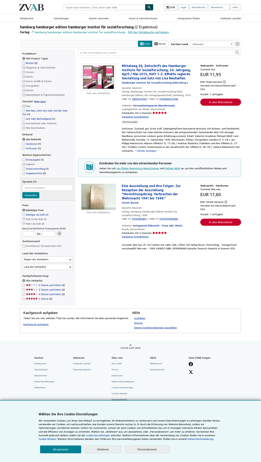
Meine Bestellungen (44, 381)
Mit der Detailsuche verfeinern (148, 32)
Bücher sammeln (99, 18)
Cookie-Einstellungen (98, 435)
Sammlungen (61, 18)
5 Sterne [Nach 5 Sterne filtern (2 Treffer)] (39, 298)
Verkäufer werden (230, 18)
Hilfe (235, 7)
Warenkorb (39, 387)
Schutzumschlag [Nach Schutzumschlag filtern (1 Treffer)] (35, 168)
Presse (115, 369)
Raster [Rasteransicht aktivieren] (160, 44)
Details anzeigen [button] (146, 150)
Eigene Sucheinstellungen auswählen (155, 327)
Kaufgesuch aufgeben (36, 324)
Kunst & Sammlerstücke (143, 18)
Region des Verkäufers (36, 259)
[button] (237, 53)
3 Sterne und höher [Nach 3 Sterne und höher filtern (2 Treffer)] (45, 289)
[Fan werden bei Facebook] (191, 364)
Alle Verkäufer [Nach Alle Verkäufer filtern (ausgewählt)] (34, 280)
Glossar (138, 322)
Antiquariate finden (189, 18)
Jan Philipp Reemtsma (129, 168)
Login (183, 7)
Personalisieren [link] (147, 449)
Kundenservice (157, 369)
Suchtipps (139, 318)
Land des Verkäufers (35, 267)
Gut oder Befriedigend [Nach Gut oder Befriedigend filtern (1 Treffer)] (38, 118)
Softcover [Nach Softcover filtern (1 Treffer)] (31, 148)
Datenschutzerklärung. (201, 438)
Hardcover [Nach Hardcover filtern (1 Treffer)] (31, 143)
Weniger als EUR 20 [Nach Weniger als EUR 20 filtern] (35, 214)
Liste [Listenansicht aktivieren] (145, 44)
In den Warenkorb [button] (220, 102)
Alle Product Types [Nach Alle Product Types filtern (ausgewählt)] (35, 58)
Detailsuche (26, 18)
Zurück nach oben (130, 347)
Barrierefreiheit (119, 399)
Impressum (117, 375)
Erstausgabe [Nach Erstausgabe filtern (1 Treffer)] (33, 159)
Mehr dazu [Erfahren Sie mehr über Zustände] (40, 101)
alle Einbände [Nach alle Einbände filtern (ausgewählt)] (32, 139)
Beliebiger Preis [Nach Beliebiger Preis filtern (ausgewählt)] (33, 210)
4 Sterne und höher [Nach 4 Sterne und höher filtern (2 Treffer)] (45, 294)
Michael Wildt (172, 168)
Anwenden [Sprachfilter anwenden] (31, 195)
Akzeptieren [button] (60, 449)
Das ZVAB (117, 363)
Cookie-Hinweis (119, 393)
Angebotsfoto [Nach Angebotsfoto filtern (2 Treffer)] (34, 173)
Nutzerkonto (198, 7)
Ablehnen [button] (103, 449)
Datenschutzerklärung (123, 381)
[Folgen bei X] (191, 372)
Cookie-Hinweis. (48, 438)
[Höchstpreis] (48, 233)
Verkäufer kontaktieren (135, 116)
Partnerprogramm (82, 369)
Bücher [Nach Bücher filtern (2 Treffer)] (29, 62)
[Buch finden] (149, 7)
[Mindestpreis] (29, 233)
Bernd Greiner (151, 168)
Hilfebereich (156, 363)
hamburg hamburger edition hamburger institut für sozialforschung (80, 32)
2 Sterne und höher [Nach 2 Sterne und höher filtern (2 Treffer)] (45, 285)
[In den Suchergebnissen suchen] (159, 53)
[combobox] (104, 7)
